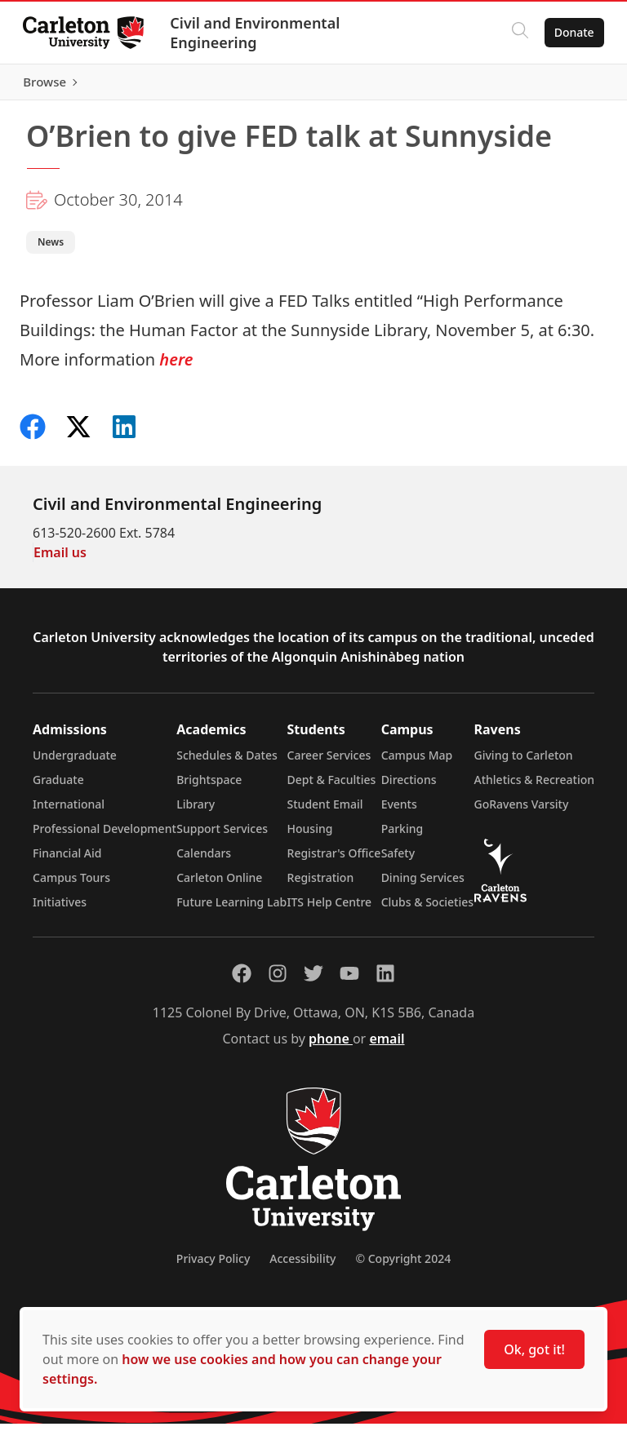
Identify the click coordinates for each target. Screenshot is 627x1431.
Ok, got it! (534, 1349)
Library (195, 811)
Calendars (203, 860)
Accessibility (302, 1266)
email (386, 1046)
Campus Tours (71, 885)
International (68, 811)
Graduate (58, 787)
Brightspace (209, 787)
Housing (310, 836)
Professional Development (104, 836)
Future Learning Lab (231, 909)
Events (399, 811)
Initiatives (60, 909)
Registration (320, 885)
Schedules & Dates (227, 762)
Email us (60, 560)
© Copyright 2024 (403, 1266)
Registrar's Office (334, 860)
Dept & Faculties (331, 787)
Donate (571, 32)
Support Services (222, 836)
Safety (398, 860)
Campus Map (417, 762)
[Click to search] (517, 32)
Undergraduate (75, 762)
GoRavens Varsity (521, 811)
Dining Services (423, 885)
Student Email (325, 811)
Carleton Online (219, 885)
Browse (569, 86)
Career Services (329, 762)
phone (331, 1046)
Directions (409, 787)
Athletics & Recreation (534, 787)
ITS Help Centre (329, 909)
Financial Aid (67, 860)
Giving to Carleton (523, 762)
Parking (402, 836)
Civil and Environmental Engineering (258, 32)
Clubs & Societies (427, 909)
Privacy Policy (213, 1266)
